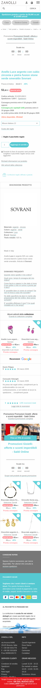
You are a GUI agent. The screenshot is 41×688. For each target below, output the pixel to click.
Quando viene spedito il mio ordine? (18, 275)
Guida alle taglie (7, 129)
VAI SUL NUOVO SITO (23, 681)
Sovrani (13, 235)
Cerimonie (26, 650)
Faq (2, 669)
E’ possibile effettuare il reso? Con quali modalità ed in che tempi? (19, 304)
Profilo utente (26, 2)
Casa (7, 23)
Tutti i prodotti (12, 29)
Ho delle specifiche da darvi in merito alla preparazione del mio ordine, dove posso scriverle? (20, 298)
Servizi (24, 648)
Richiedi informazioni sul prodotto (14, 161)
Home (4, 29)
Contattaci (26, 653)
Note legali (5, 672)
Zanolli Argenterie (29, 643)
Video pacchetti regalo (11, 627)
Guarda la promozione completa (20, 419)
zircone (23, 227)
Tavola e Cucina (21, 23)
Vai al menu (38, 2)
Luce (16, 232)
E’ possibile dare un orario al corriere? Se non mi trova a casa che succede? (20, 292)
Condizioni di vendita (9, 664)
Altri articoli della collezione (11, 165)
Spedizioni (22, 99)
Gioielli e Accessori (25, 29)
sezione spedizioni (10, 566)
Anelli (35, 29)
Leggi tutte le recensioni (20, 406)
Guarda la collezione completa (20, 316)
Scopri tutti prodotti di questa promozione (20, 476)
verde (20, 230)
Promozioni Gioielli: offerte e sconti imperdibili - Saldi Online (20, 447)
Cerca (33, 8)
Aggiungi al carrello (18, 145)
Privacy (4, 674)
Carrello (31, 2)
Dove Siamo (26, 645)
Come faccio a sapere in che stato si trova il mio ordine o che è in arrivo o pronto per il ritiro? (20, 285)
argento (15, 227)
